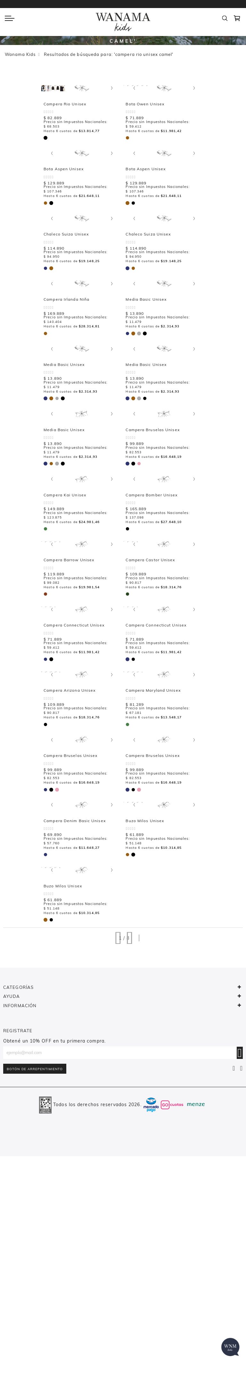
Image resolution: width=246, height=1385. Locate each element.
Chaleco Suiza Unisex (72, 346)
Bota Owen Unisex (69, 192)
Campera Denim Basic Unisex (157, 960)
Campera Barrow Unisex (151, 653)
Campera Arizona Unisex (151, 807)
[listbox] (52, 225)
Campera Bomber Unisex (76, 653)
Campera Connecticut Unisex (80, 807)
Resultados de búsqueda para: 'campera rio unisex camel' (109, 54)
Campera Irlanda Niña (148, 346)
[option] (51, 226)
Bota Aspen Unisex (146, 192)
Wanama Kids (20, 54)
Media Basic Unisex (221, 346)
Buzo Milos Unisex (220, 960)
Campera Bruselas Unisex (76, 960)
